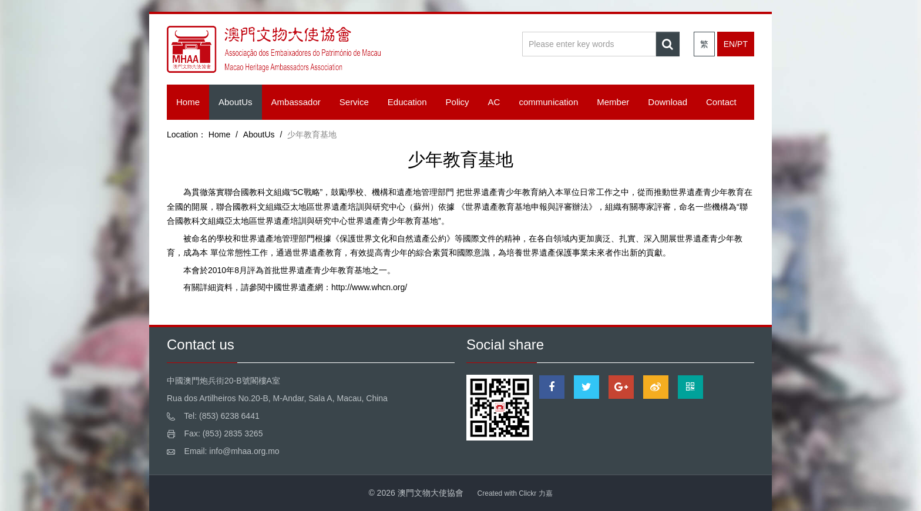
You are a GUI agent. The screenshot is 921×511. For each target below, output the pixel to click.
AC (494, 102)
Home (188, 102)
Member (613, 102)
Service (354, 102)
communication (548, 102)
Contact (721, 102)
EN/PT (736, 44)
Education (407, 102)
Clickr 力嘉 (535, 493)
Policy (457, 102)
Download (667, 102)
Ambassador (296, 102)
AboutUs (236, 102)
